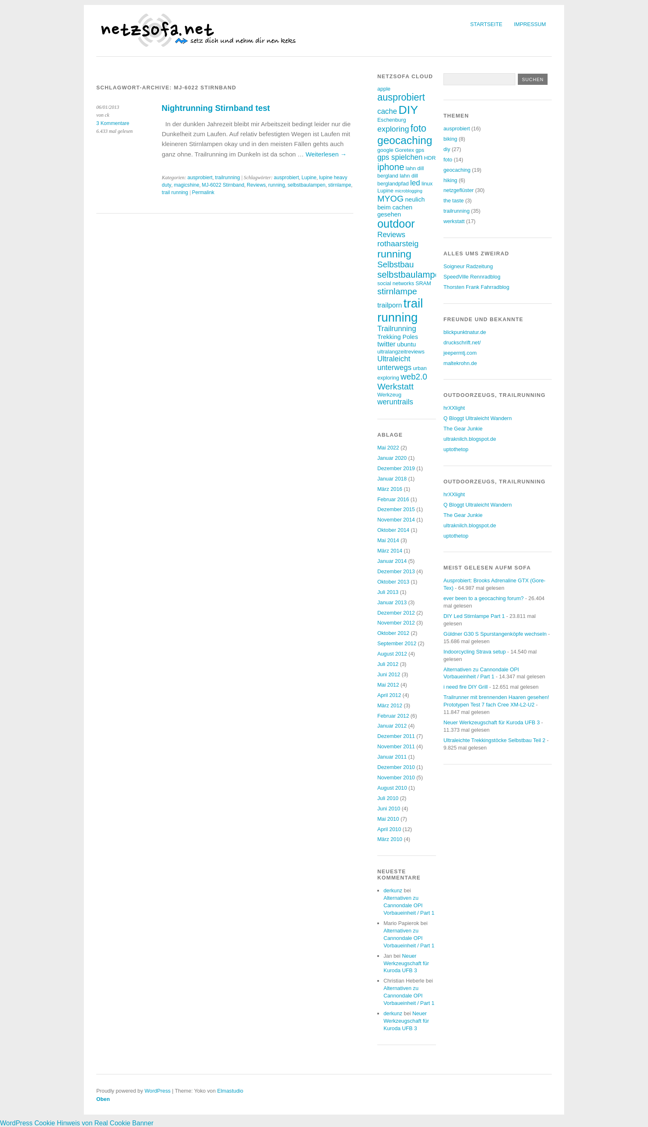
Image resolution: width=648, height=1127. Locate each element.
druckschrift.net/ (462, 342)
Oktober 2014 (393, 530)
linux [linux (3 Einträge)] (427, 183)
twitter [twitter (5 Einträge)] (386, 344)
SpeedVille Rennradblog (471, 277)
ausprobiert (199, 177)
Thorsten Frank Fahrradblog (476, 287)
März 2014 (389, 551)
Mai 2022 (388, 448)
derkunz (393, 890)
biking (450, 139)
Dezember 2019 (396, 468)
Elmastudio (230, 1091)
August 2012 (392, 654)
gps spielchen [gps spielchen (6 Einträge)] (400, 157)
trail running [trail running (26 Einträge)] (400, 310)
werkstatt (454, 221)
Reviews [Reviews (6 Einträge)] (391, 235)
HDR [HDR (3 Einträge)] (430, 158)
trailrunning (227, 177)
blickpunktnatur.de (464, 332)
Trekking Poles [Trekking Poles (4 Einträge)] (397, 336)
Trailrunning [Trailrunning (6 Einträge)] (396, 328)
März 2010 (389, 839)
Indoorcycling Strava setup (474, 652)
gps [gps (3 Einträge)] (419, 150)
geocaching (456, 170)
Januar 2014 (392, 561)
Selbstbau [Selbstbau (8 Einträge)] (395, 264)
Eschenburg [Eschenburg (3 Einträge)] (391, 120)
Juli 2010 (387, 798)
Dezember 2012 (396, 613)
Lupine (309, 177)
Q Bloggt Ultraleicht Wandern (477, 418)
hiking (450, 180)
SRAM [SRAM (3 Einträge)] (423, 283)
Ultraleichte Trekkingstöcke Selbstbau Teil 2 (494, 740)
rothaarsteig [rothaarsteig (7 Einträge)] (398, 243)
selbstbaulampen (307, 185)
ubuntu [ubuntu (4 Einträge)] (406, 344)
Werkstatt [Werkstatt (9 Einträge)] (395, 386)
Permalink (203, 192)
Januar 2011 (392, 757)
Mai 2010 (388, 819)
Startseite (486, 24)
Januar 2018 (392, 479)
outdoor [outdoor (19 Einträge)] (396, 224)
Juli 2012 (387, 664)
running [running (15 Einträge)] (394, 254)
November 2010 (396, 777)
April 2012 (389, 695)
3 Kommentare (112, 123)
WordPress (158, 1091)
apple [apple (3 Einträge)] (384, 89)
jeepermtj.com (459, 353)
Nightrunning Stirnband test (216, 108)
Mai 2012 (388, 685)
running (276, 185)
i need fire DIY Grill (465, 687)
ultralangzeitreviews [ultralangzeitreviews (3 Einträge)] (400, 351)
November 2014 (396, 520)
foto (447, 159)
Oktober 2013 (393, 582)
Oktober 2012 (393, 633)
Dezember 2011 (396, 736)
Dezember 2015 (396, 509)
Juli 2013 (387, 592)
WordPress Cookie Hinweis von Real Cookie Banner (76, 1123)
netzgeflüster (458, 190)
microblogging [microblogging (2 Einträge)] (408, 190)
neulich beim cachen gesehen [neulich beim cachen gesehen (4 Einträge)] (401, 207)
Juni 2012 (388, 674)
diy (446, 149)
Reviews (256, 185)
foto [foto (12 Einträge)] (418, 128)
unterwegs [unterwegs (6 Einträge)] (394, 367)
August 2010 (392, 788)
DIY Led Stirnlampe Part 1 (474, 616)
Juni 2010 (388, 808)
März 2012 (389, 705)
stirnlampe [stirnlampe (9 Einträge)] (397, 291)
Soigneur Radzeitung (468, 266)
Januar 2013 (392, 602)
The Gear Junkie (463, 428)
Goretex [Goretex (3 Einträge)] (404, 150)
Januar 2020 (392, 458)
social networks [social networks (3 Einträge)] (395, 283)
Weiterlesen (325, 154)
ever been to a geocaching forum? (483, 598)
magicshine (187, 185)
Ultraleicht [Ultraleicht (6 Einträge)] (393, 359)
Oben (103, 1099)
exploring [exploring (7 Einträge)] (393, 129)
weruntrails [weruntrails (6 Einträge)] (395, 402)
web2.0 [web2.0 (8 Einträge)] (413, 376)
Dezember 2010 (396, 767)
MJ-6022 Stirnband (223, 185)
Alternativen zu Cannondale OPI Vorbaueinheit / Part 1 (409, 905)
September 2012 (397, 643)
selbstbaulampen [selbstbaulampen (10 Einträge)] (411, 274)
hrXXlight (454, 408)
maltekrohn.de (460, 363)
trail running (175, 192)
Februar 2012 (393, 716)
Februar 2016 (393, 499)
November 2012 (396, 623)
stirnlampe (339, 185)
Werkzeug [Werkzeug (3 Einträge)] (389, 395)
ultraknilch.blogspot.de (469, 439)
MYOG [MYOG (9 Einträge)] (390, 198)
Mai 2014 (388, 540)
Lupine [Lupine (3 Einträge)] (385, 190)
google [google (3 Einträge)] (385, 150)
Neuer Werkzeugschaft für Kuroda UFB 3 (406, 963)
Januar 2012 (392, 726)
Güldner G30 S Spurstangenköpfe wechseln (495, 634)
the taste (453, 200)
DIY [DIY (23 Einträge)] (408, 109)
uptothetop (456, 449)
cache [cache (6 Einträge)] (387, 111)
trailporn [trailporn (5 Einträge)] (389, 305)
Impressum (530, 24)
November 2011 (396, 746)
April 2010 (389, 829)
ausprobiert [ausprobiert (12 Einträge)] (401, 97)
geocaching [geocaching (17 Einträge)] (404, 140)
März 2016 (389, 489)
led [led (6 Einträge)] (415, 183)
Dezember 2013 (396, 571)
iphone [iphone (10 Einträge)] (390, 167)
